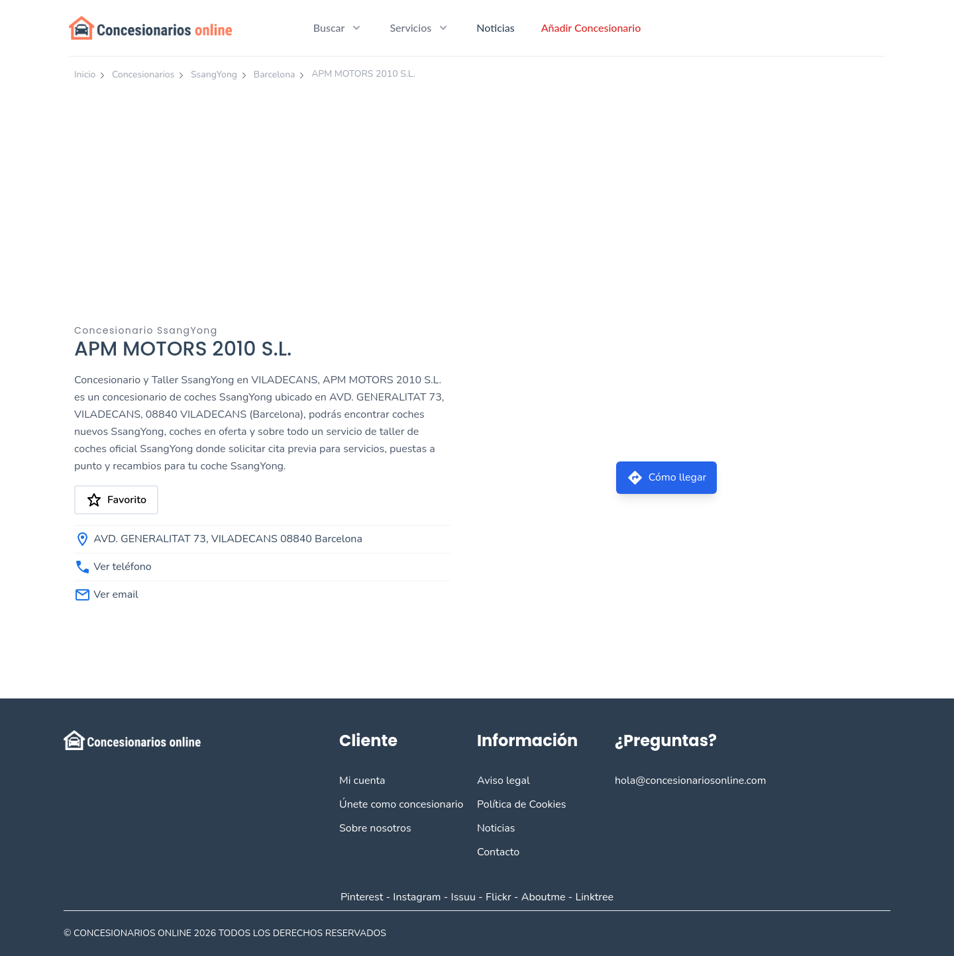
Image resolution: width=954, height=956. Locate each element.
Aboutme (543, 897)
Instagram (417, 897)
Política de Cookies (521, 804)
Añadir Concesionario (591, 27)
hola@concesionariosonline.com (690, 780)
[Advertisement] (477, 187)
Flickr (498, 897)
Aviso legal (503, 780)
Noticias (495, 27)
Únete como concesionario (401, 804)
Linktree (594, 897)
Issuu (463, 897)
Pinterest (362, 897)
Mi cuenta (362, 780)
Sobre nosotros (375, 828)
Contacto (498, 852)
